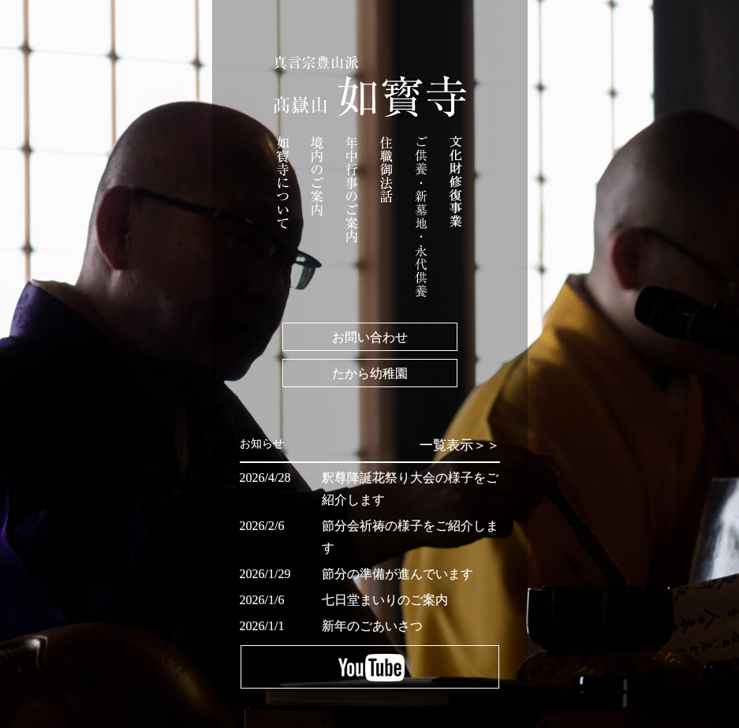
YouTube (370, 667)
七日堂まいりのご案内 (385, 600)
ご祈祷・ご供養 (421, 216)
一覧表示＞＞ (460, 445)
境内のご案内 (317, 176)
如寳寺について (283, 182)
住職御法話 (386, 169)
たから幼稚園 (370, 373)
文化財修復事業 (455, 192)
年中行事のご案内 (351, 189)
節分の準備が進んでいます (397, 574)
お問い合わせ (370, 336)
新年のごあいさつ (372, 626)
